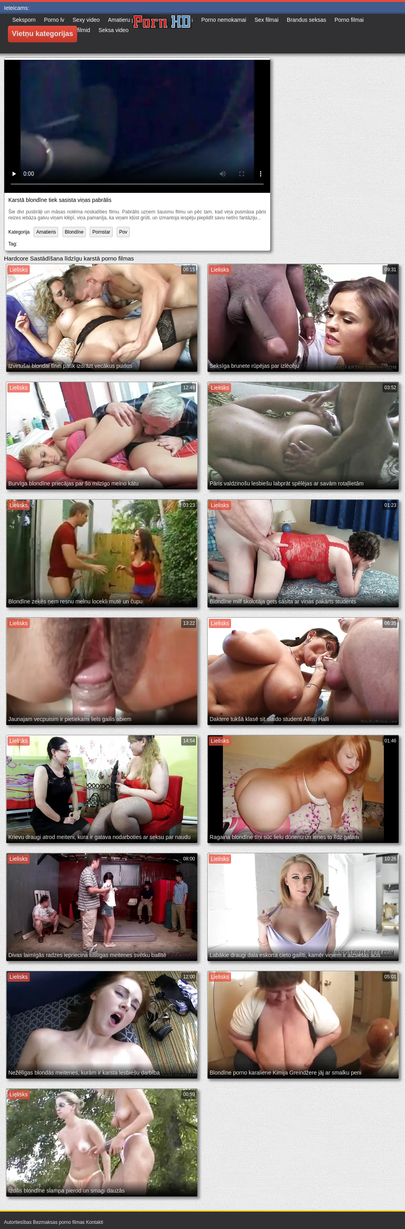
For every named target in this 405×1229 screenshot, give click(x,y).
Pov (123, 232)
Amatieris (46, 232)
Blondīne (74, 232)
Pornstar (101, 232)
